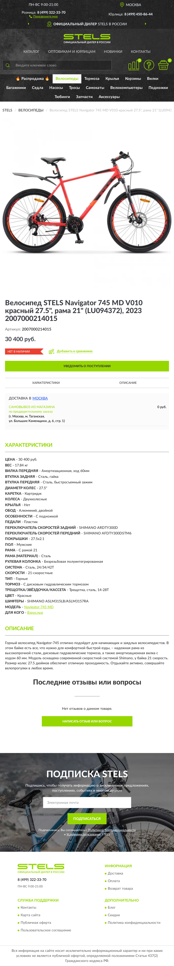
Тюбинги (62, 97)
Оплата (114, 881)
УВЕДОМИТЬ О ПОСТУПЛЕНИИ (87, 366)
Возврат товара (120, 888)
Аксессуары (109, 97)
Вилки (152, 79)
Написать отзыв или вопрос (87, 721)
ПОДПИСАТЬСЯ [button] (87, 819)
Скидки (114, 915)
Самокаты (95, 88)
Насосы (56, 88)
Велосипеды (67, 79)
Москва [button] (40, 398)
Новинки (113, 52)
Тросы (74, 88)
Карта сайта (30, 915)
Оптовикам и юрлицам (71, 52)
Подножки (158, 88)
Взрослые (35, 613)
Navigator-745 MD (39, 607)
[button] (43, 16)
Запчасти (84, 97)
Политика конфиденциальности (134, 923)
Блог (112, 908)
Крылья (112, 79)
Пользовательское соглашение (46, 930)
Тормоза (91, 79)
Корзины (133, 79)
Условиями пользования (83, 834)
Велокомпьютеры (126, 88)
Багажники (16, 88)
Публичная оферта (36, 923)
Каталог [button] (31, 52)
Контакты (141, 52)
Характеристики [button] (46, 382)
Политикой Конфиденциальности (112, 830)
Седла (37, 88)
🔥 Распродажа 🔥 (33, 79)
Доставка (115, 873)
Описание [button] (128, 382)
